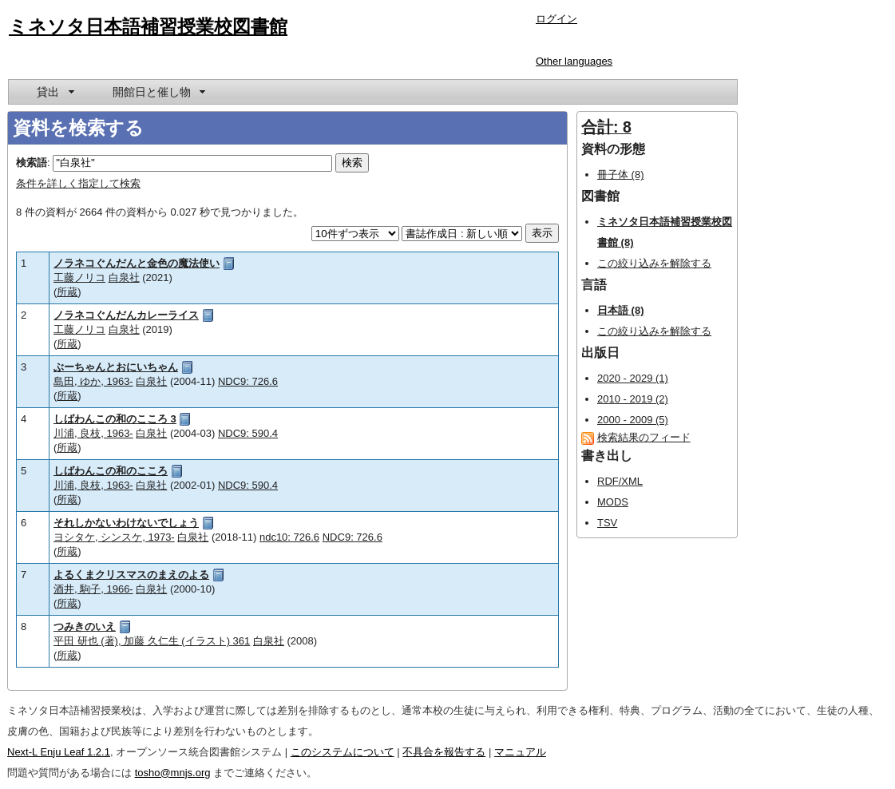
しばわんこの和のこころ (110, 471)
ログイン (556, 19)
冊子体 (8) (620, 174)
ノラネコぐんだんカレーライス (126, 315)
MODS (612, 502)
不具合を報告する (443, 752)
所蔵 (67, 292)
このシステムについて (342, 752)
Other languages (574, 61)
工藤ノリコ (79, 277)
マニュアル (520, 752)
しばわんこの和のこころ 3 (114, 419)
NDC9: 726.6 (248, 381)
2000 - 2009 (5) (632, 420)
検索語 (31, 163)
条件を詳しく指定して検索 (78, 183)
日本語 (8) (620, 310)
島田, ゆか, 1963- (93, 381)
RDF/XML (620, 481)
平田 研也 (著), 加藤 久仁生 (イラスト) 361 (151, 641)
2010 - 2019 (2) (632, 399)
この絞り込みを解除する (654, 263)
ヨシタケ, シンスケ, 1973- (114, 537)
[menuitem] (54, 92)
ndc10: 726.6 (289, 537)
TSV (607, 523)
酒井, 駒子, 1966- (93, 589)
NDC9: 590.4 (248, 433)
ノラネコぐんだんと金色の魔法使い (136, 263)
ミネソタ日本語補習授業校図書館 (148, 26)
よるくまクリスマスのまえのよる (131, 575)
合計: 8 (606, 127)
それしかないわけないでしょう (126, 523)
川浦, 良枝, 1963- (93, 433)
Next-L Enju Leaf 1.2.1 (58, 752)
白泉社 (124, 277)
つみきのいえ (84, 626)
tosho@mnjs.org (173, 773)
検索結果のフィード (644, 437)
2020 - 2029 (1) (632, 378)
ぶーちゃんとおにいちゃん (115, 367)
